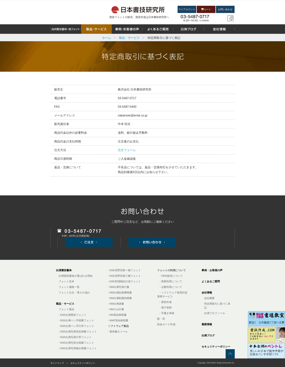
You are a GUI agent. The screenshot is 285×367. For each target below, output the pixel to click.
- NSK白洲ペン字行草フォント (76, 325)
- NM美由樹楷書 (117, 314)
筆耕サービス (165, 296)
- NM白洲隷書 (116, 303)
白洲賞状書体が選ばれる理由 (76, 275)
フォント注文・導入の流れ (74, 292)
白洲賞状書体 (64, 270)
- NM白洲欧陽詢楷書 (120, 298)
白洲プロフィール (214, 313)
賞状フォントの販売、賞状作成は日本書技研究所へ (139, 17)
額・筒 (161, 318)
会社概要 (209, 298)
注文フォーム (127, 150)
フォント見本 (66, 281)
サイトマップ (57, 363)
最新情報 (207, 324)
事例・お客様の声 (212, 270)
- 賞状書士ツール (118, 331)
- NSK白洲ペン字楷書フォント (76, 320)
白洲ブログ (208, 335)
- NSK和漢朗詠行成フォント (124, 281)
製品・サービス (129, 37)
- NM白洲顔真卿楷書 (120, 292)
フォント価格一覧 (69, 286)
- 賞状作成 (166, 302)
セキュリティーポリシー (216, 346)
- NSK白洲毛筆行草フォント (75, 337)
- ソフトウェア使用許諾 (173, 292)
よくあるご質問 (211, 281)
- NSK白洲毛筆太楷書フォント (76, 342)
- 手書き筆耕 (167, 313)
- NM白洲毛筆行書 (118, 286)
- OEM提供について (171, 275)
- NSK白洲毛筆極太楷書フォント (78, 348)
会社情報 (207, 292)
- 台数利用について (171, 286)
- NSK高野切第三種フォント (124, 275)
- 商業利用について (171, 281)
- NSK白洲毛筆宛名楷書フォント (78, 331)
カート (206, 9)
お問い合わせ (225, 9)
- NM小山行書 (116, 309)
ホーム (106, 37)
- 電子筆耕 (166, 307)
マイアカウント (186, 9)
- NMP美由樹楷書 (118, 320)
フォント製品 (66, 309)
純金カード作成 (166, 324)
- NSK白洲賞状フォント (72, 314)
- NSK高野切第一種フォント (124, 270)
